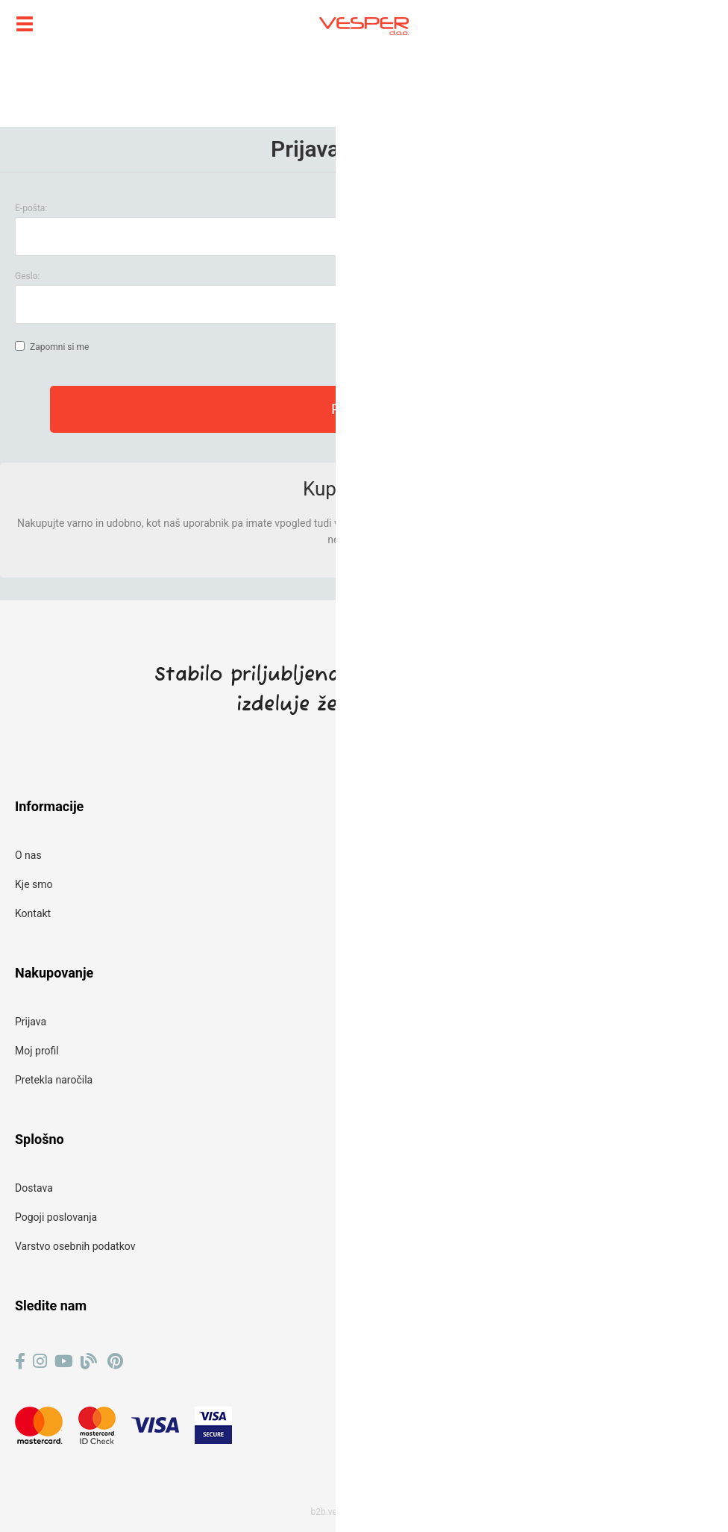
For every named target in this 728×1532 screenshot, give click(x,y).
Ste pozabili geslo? (661, 304)
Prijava (30, 1022)
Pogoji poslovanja (56, 1217)
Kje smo (34, 884)
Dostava (34, 1188)
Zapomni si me (59, 347)
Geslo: (27, 276)
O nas (28, 855)
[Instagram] (40, 1361)
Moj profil (37, 1051)
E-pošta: (31, 208)
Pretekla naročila (53, 1080)
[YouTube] (63, 1361)
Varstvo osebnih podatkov (75, 1246)
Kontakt (33, 913)
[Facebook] (20, 1361)
